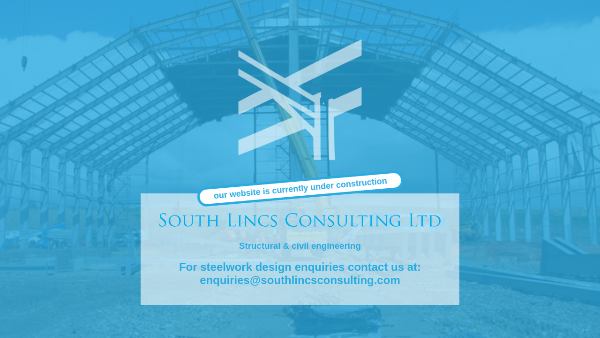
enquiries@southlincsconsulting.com (300, 280)
